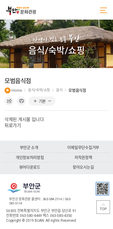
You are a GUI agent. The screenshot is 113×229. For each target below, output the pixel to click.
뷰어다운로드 (29, 167)
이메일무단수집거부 (83, 147)
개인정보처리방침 (30, 157)
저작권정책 (83, 157)
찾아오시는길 (83, 167)
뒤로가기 (13, 125)
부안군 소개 (29, 147)
